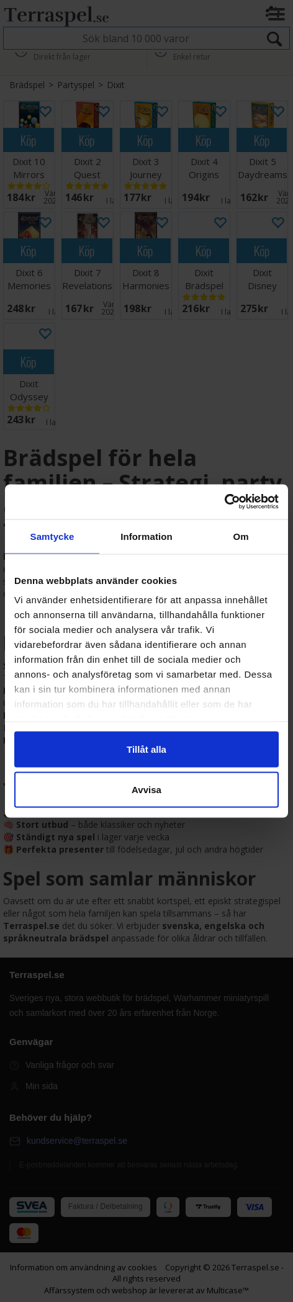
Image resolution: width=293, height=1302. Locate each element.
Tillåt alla (146, 748)
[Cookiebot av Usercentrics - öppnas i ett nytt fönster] (224, 502)
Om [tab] (240, 536)
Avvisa (146, 789)
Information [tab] (146, 536)
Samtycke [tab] (52, 536)
